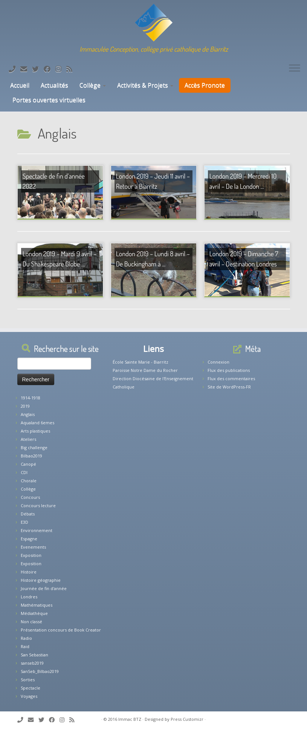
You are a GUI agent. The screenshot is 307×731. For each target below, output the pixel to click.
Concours (30, 497)
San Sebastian (34, 655)
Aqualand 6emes (37, 422)
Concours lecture (38, 505)
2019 (25, 406)
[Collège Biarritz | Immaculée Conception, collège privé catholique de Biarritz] (153, 22)
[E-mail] (26, 68)
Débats (28, 514)
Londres (29, 596)
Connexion (218, 362)
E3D (24, 522)
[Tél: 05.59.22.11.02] (14, 68)
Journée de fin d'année (44, 588)
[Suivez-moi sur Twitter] (38, 68)
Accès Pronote (205, 85)
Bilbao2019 (31, 456)
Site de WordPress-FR (229, 387)
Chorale (29, 480)
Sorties (28, 679)
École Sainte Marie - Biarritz (140, 362)
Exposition (31, 555)
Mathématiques (36, 605)
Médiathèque (34, 613)
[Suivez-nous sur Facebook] (49, 68)
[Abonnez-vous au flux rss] (71, 68)
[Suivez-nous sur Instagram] (60, 68)
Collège (92, 85)
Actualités (54, 85)
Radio (26, 638)
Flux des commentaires (231, 378)
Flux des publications (229, 370)
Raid (25, 646)
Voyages (29, 696)
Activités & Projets (145, 85)
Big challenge (34, 447)
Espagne (29, 538)
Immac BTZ (129, 719)
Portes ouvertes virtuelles (49, 100)
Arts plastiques (35, 431)
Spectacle (30, 688)
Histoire (29, 572)
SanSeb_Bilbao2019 (40, 671)
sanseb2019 (32, 663)
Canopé (28, 464)
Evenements (33, 547)
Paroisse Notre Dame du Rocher (145, 370)
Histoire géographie (41, 580)
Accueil (19, 85)
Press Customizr (187, 719)
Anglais (28, 414)
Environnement (36, 530)
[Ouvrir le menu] (294, 68)
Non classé (31, 621)
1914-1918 (30, 398)
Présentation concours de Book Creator (61, 630)
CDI (24, 472)
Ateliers (28, 439)
